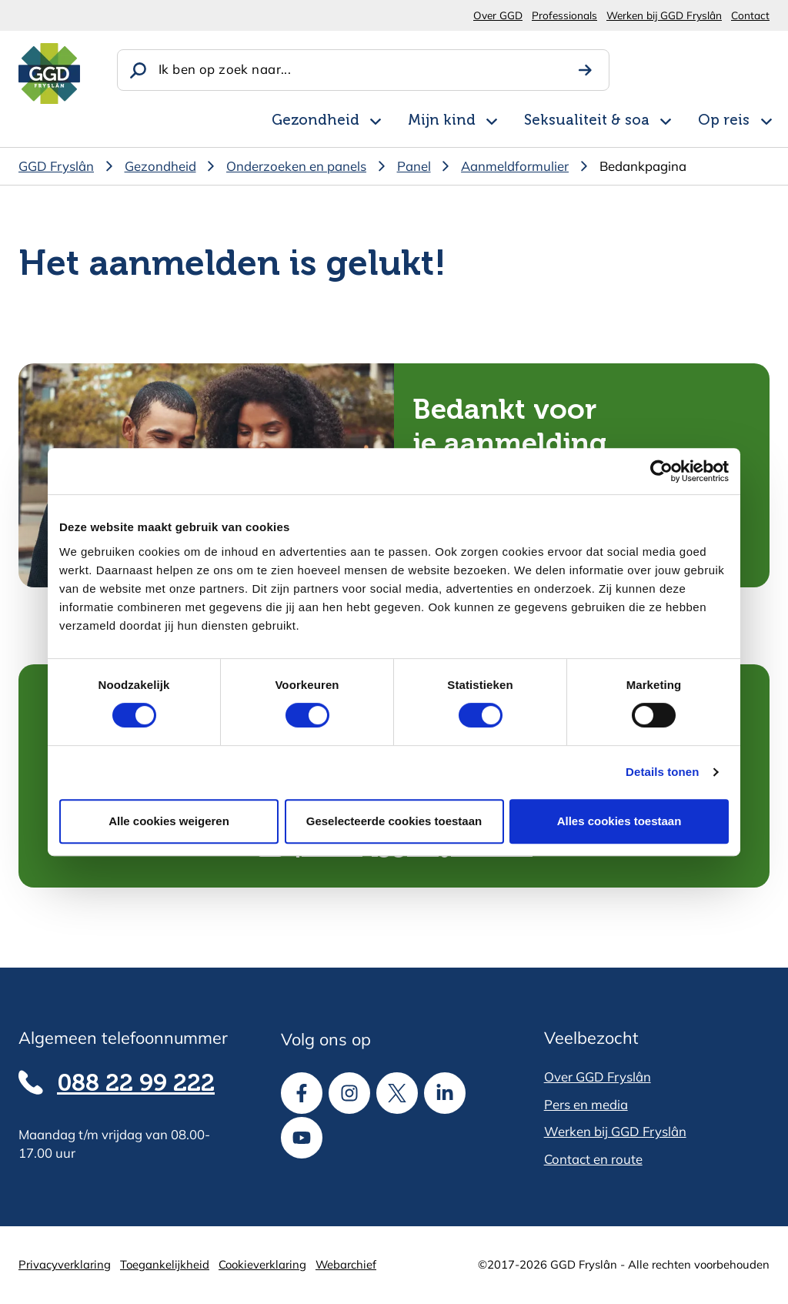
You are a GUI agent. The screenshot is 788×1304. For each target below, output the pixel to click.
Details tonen (662, 771)
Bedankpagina (642, 166)
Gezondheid (315, 120)
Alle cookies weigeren (169, 821)
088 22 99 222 (136, 1084)
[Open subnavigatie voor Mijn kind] (491, 119)
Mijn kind (442, 120)
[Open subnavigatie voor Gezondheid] (375, 119)
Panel (414, 166)
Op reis (724, 120)
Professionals (564, 15)
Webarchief (346, 1264)
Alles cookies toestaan (619, 821)
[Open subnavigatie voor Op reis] (766, 119)
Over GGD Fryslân (597, 1076)
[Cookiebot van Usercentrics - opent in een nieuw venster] (661, 471)
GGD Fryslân (56, 166)
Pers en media (586, 1104)
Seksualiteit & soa (586, 120)
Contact (750, 15)
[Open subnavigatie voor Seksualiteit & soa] (665, 119)
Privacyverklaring (64, 1264)
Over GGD (498, 15)
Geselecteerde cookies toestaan (394, 821)
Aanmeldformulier (515, 166)
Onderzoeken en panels (296, 166)
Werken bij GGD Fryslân (664, 15)
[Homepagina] (49, 73)
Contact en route (593, 1159)
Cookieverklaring (262, 1264)
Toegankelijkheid (164, 1264)
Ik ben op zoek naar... (225, 69)
